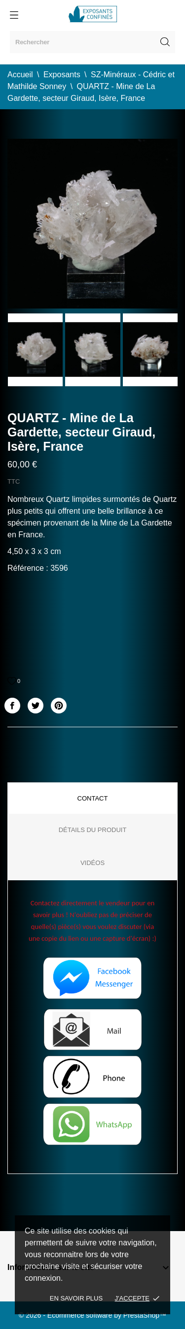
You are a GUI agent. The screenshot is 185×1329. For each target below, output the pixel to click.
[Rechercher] (92, 42)
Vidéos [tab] (92, 862)
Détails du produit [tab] (93, 830)
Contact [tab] (92, 798)
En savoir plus (76, 1298)
